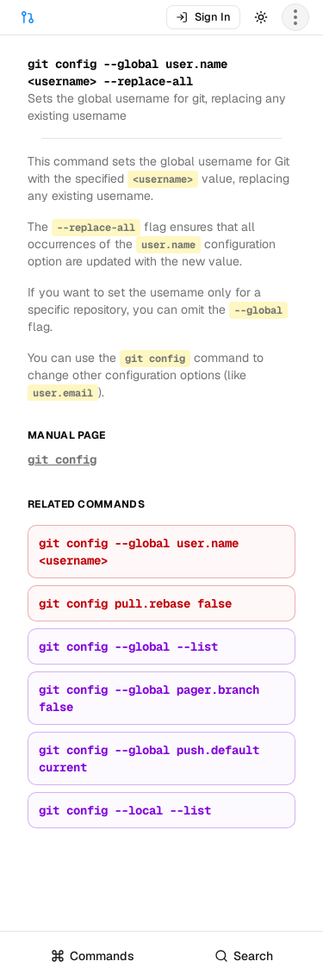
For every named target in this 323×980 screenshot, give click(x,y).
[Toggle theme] (261, 17)
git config (62, 459)
